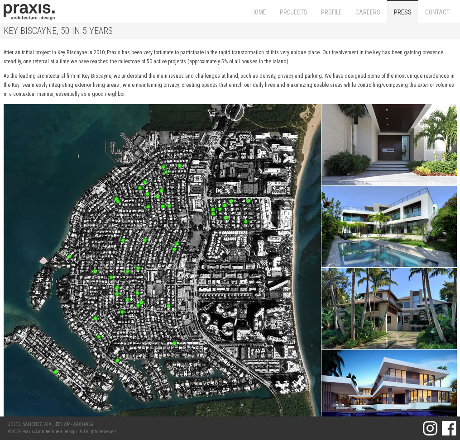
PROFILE (331, 12)
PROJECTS (293, 12)
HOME (258, 12)
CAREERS (367, 12)
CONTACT (437, 12)
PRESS (403, 12)
